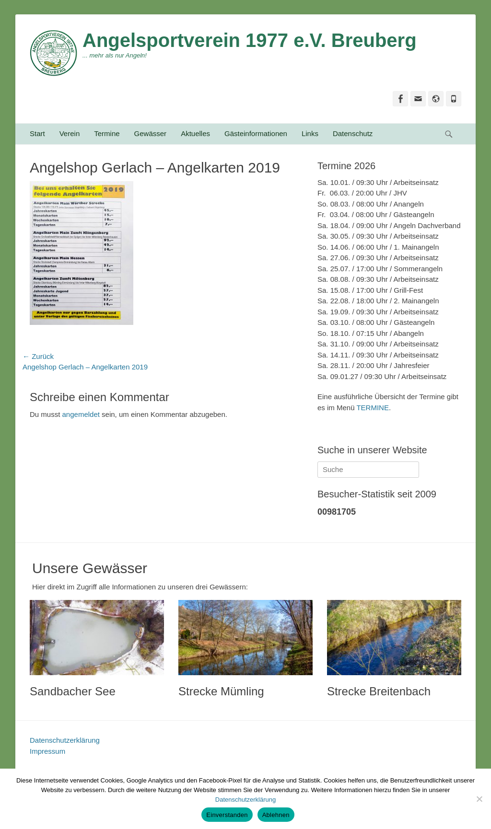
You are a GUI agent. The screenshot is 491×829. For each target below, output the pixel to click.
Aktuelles (195, 133)
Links (310, 133)
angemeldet (81, 414)
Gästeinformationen (255, 133)
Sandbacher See (73, 691)
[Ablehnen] (479, 799)
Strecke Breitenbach (379, 691)
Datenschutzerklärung (65, 740)
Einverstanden (226, 814)
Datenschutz (353, 133)
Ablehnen (276, 814)
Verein (69, 133)
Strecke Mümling (221, 691)
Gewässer (150, 133)
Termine (106, 133)
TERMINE (372, 407)
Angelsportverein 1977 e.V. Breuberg (249, 40)
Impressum (47, 751)
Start (37, 133)
